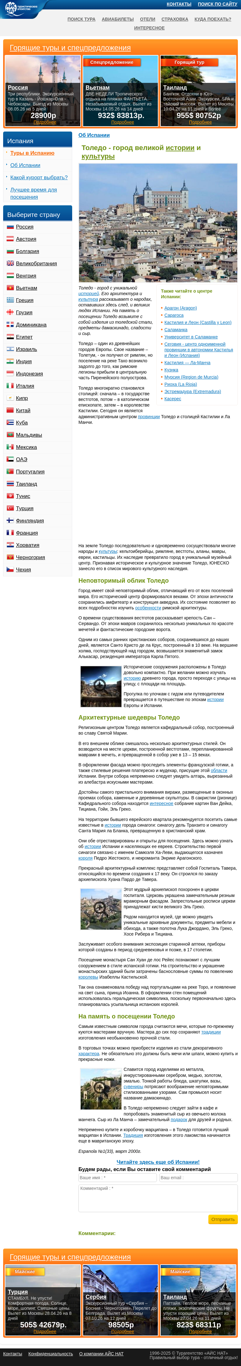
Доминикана (31, 325)
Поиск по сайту (218, 4)
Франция (27, 533)
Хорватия (27, 545)
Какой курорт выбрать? (39, 178)
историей (88, 293)
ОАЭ (21, 459)
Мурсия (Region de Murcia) (191, 377)
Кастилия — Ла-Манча (187, 362)
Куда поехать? (213, 19)
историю (132, 678)
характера (88, 1053)
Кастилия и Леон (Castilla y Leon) (198, 322)
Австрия (26, 239)
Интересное (149, 27)
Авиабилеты (118, 19)
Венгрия (26, 276)
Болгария (27, 251)
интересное (161, 803)
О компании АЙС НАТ (101, 1353)
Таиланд (26, 484)
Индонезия (29, 374)
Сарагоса (174, 315)
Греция (25, 300)
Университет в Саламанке (191, 336)
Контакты (179, 4)
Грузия (24, 313)
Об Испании (94, 135)
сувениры (133, 1086)
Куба (22, 423)
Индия (24, 361)
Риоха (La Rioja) (180, 384)
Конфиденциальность (50, 1353)
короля (85, 858)
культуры (98, 156)
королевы (88, 977)
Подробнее (45, 1331)
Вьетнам (26, 288)
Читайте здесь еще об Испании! (158, 1162)
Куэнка (171, 369)
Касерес (172, 398)
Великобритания (36, 264)
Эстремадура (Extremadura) (192, 391)
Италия (25, 386)
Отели (147, 19)
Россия (25, 227)
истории (180, 148)
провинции (149, 416)
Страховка (175, 19)
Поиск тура (81, 19)
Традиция (133, 1135)
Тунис (23, 496)
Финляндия (30, 521)
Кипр (22, 398)
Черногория (30, 557)
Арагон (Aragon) (180, 307)
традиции (211, 1031)
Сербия (96, 1297)
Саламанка (175, 329)
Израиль (26, 349)
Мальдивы (29, 435)
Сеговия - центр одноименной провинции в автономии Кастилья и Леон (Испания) (198, 350)
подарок (179, 1119)
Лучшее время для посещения (33, 193)
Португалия (30, 472)
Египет (24, 337)
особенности (148, 607)
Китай (23, 410)
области (219, 770)
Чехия (23, 570)
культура (88, 299)
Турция (25, 508)
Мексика (26, 447)
